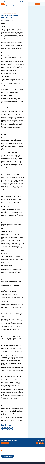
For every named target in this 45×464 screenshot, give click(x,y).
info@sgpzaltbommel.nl (7, 456)
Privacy (13, 462)
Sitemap (21, 462)
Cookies (9, 462)
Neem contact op (6, 450)
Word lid (37, 4)
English (25, 462)
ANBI (17, 462)
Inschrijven (5, 443)
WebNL (40, 462)
